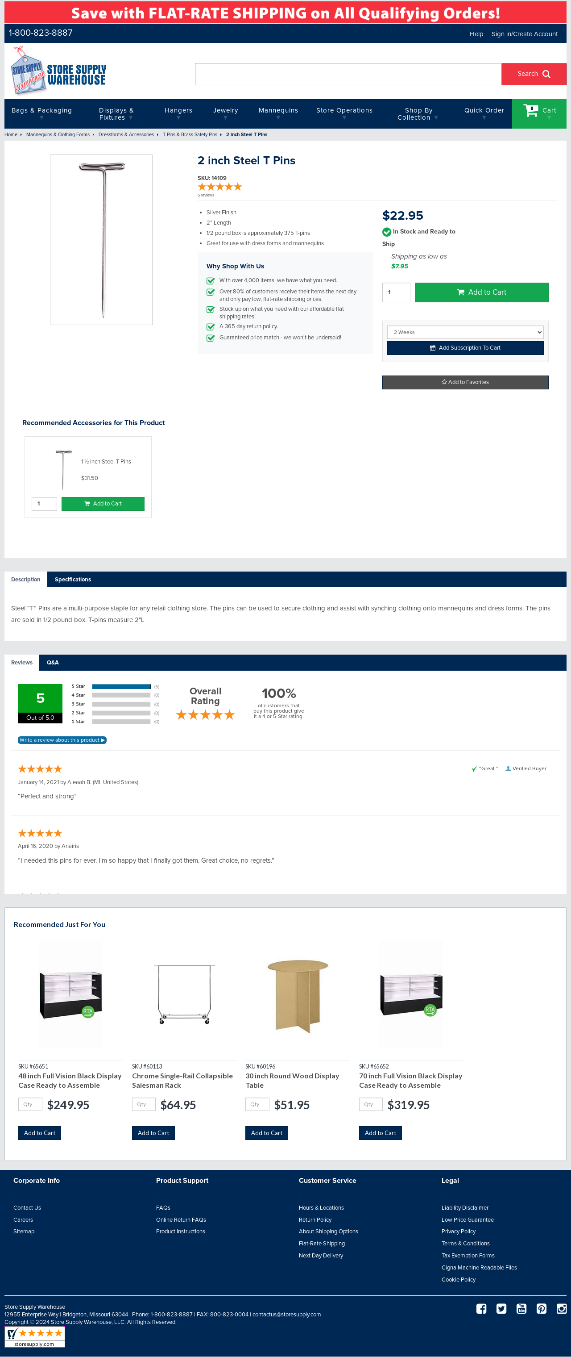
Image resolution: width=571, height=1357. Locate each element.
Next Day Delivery (321, 1255)
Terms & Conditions (466, 1243)
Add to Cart (481, 292)
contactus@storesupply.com (286, 1314)
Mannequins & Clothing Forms (58, 135)
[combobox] (348, 74)
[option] (88, 477)
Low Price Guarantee (468, 1219)
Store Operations (344, 110)
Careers (23, 1219)
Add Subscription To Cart (465, 347)
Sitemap (23, 1231)
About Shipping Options (328, 1231)
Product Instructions (180, 1231)
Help (477, 34)
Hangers (179, 110)
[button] (534, 74)
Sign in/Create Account (525, 34)
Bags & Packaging (42, 110)
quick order (484, 110)
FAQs (163, 1207)
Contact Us (27, 1207)
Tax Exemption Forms (468, 1255)
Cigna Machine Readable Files (479, 1267)
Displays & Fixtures (116, 113)
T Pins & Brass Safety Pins (190, 135)
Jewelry (225, 110)
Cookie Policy (459, 1279)
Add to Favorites (465, 382)
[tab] (25, 580)
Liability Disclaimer (465, 1207)
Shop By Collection (414, 113)
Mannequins (278, 110)
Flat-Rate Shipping (322, 1243)
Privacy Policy (459, 1231)
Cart (539, 110)
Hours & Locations (321, 1207)
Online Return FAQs (181, 1219)
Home (10, 135)
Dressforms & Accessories (126, 135)
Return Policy (315, 1219)
